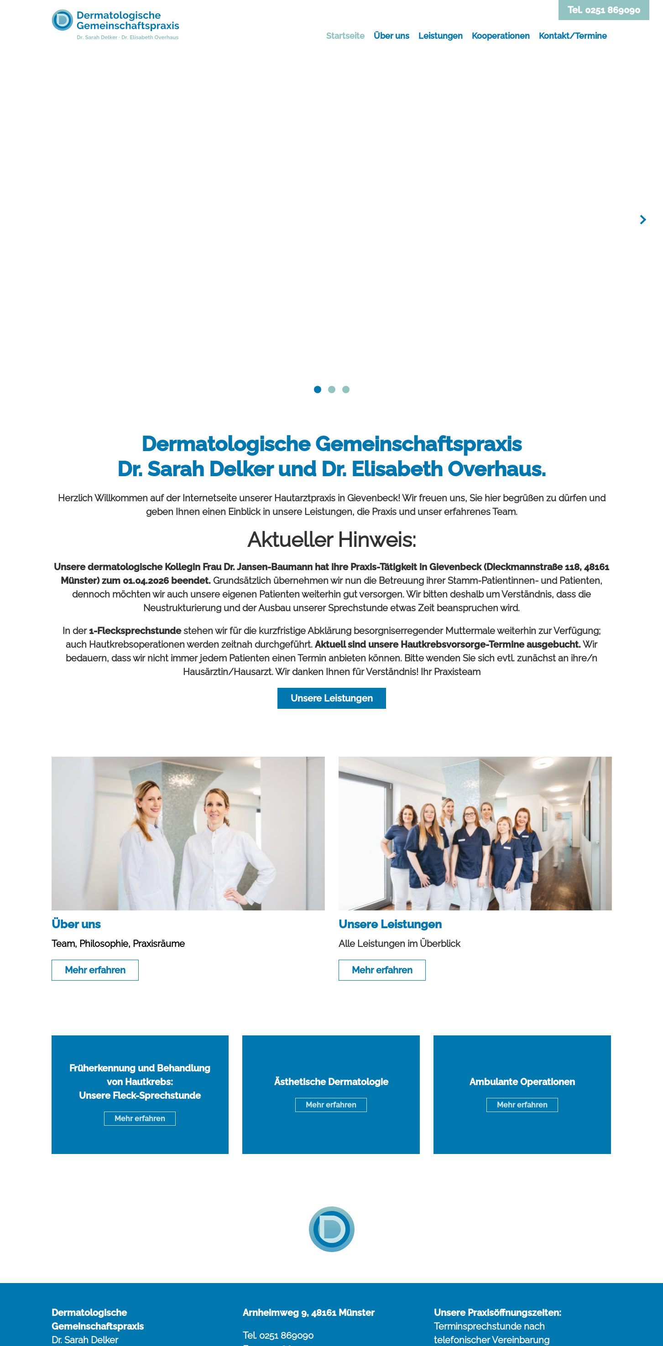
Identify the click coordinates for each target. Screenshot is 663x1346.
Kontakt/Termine (573, 36)
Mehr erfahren (95, 970)
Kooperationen (501, 36)
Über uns (391, 36)
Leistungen (440, 36)
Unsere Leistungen (332, 698)
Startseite (345, 36)
